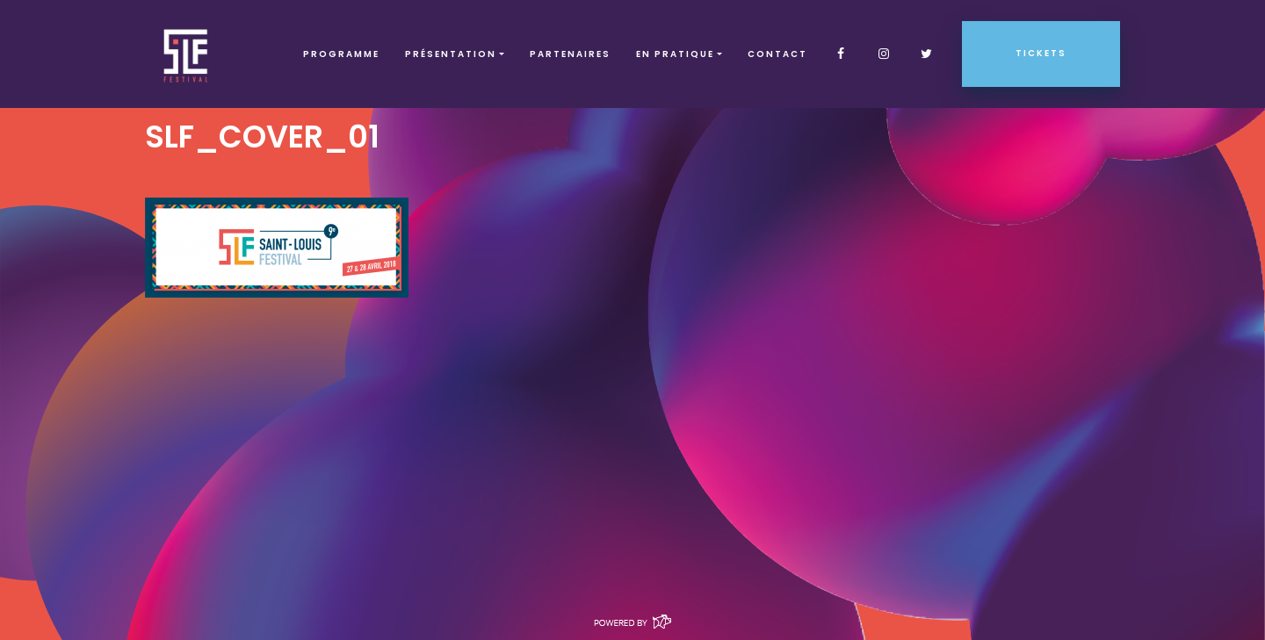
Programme (341, 54)
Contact (777, 54)
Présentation (450, 54)
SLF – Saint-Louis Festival (186, 54)
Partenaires (570, 54)
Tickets (1041, 53)
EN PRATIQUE (675, 54)
